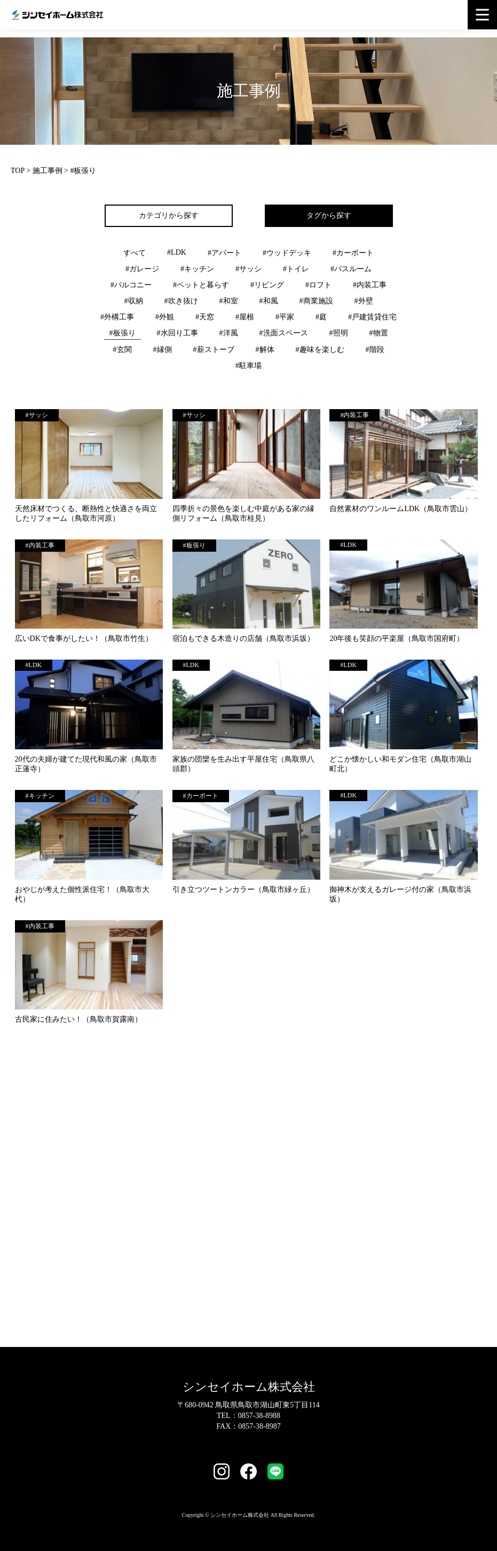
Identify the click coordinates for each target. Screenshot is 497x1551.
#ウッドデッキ (287, 253)
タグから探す (328, 216)
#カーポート (353, 253)
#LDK (176, 252)
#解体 (265, 350)
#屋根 (244, 317)
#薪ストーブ (213, 350)
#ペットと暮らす (201, 285)
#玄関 (122, 350)
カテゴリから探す (169, 216)
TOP (18, 171)
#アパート (224, 253)
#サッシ (248, 269)
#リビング (267, 285)
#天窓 (204, 317)
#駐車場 (248, 366)
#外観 (164, 317)
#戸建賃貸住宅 (372, 317)
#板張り (122, 333)
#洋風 (228, 333)
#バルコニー (131, 285)
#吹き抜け (181, 301)
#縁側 (162, 350)
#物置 (378, 333)
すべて (134, 253)
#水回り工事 (177, 333)
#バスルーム (351, 269)
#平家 (284, 317)
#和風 (268, 301)
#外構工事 (117, 317)
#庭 (321, 317)
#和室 (228, 301)
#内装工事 (369, 285)
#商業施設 (316, 301)
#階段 (375, 350)
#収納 (133, 301)
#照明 (338, 333)
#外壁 (363, 301)
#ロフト (318, 285)
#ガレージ (142, 269)
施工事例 (47, 171)
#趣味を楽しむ (320, 350)
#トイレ (296, 269)
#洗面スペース (283, 333)
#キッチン (197, 269)
